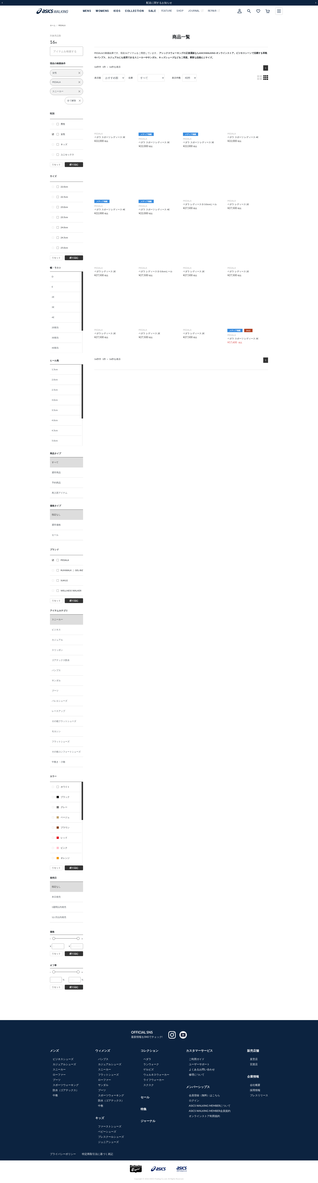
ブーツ (55, 690)
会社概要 (255, 1084)
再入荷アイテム (59, 492)
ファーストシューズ (109, 1126)
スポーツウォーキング (66, 1084)
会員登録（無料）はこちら (204, 1095)
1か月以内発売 (59, 917)
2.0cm (55, 379)
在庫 (130, 77)
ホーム (52, 25)
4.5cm (55, 430)
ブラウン (63, 827)
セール (55, 535)
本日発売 (56, 896)
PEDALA (61, 25)
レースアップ (58, 711)
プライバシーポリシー (63, 1153)
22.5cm (62, 196)
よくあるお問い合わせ (202, 1069)
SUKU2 (62, 580)
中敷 (55, 1095)
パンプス (56, 670)
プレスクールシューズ (111, 1136)
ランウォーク (151, 1064)
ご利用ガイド (196, 1059)
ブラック (63, 797)
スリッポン (57, 650)
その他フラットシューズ (64, 721)
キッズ (62, 144)
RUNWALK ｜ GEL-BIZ (70, 570)
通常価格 (56, 524)
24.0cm (62, 227)
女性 (61, 134)
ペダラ (147, 1059)
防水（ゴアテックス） (66, 1090)
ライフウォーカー (153, 1079)
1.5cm (55, 369)
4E (53, 317)
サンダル (56, 680)
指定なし (56, 514)
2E (53, 297)
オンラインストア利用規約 (204, 1116)
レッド (62, 837)
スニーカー (57, 619)
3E (53, 307)
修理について (196, 1074)
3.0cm (55, 400)
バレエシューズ (59, 700)
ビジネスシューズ (63, 1059)
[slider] (53, 938)
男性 (61, 124)
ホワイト (63, 786)
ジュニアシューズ (108, 1141)
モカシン (56, 731)
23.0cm (62, 207)
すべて (55, 462)
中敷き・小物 (58, 761)
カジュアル (57, 639)
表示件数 (176, 77)
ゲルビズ (148, 1069)
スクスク (148, 1084)
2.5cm (55, 389)
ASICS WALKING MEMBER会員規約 (210, 1110)
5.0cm (55, 440)
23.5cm (62, 217)
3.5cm (55, 410)
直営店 (254, 1059)
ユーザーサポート (199, 1064)
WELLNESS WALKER (69, 590)
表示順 (97, 77)
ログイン (194, 1100)
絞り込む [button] (74, 164)
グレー (62, 807)
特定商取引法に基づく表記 (97, 1153)
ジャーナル (148, 1121)
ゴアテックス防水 (61, 660)
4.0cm (55, 420)
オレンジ (63, 858)
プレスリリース (259, 1095)
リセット (56, 164)
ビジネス (56, 629)
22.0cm (62, 186)
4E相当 (55, 347)
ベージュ (63, 817)
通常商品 (56, 472)
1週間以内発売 (59, 907)
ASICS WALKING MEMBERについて (210, 1105)
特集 (144, 1109)
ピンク (62, 847)
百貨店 (254, 1064)
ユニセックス (65, 154)
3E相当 (55, 337)
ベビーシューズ (107, 1131)
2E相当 (55, 327)
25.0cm (62, 247)
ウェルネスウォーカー (156, 1074)
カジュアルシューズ (64, 1064)
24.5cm (62, 237)
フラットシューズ (61, 741)
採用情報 (255, 1090)
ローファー (59, 1074)
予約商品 (56, 482)
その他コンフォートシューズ (66, 751)
